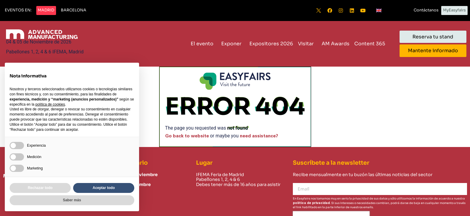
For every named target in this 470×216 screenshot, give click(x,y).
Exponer (233, 43)
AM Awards (336, 43)
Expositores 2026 (271, 43)
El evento (203, 43)
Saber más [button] (72, 200)
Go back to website (187, 136)
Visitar (307, 43)
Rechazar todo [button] (40, 188)
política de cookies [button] (50, 104)
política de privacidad (311, 203)
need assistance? (259, 136)
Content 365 (371, 43)
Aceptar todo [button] (104, 188)
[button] (18, 10)
